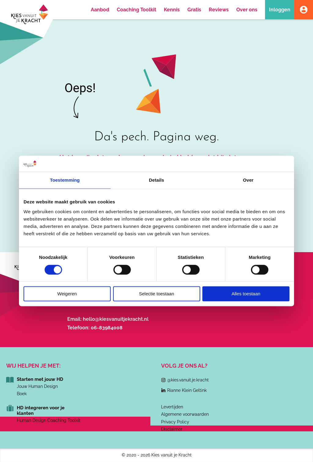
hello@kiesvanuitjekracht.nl (116, 319)
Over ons (246, 10)
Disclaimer (171, 429)
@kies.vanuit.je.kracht (188, 379)
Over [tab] (248, 180)
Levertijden (172, 406)
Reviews (219, 10)
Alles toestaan (245, 294)
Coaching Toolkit (136, 10)
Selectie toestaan (156, 294)
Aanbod (100, 10)
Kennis (172, 10)
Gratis (194, 10)
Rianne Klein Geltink (187, 390)
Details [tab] (156, 180)
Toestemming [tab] (65, 180)
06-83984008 (107, 328)
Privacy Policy (175, 421)
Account (303, 9)
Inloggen (279, 10)
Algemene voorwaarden (185, 414)
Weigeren (67, 294)
